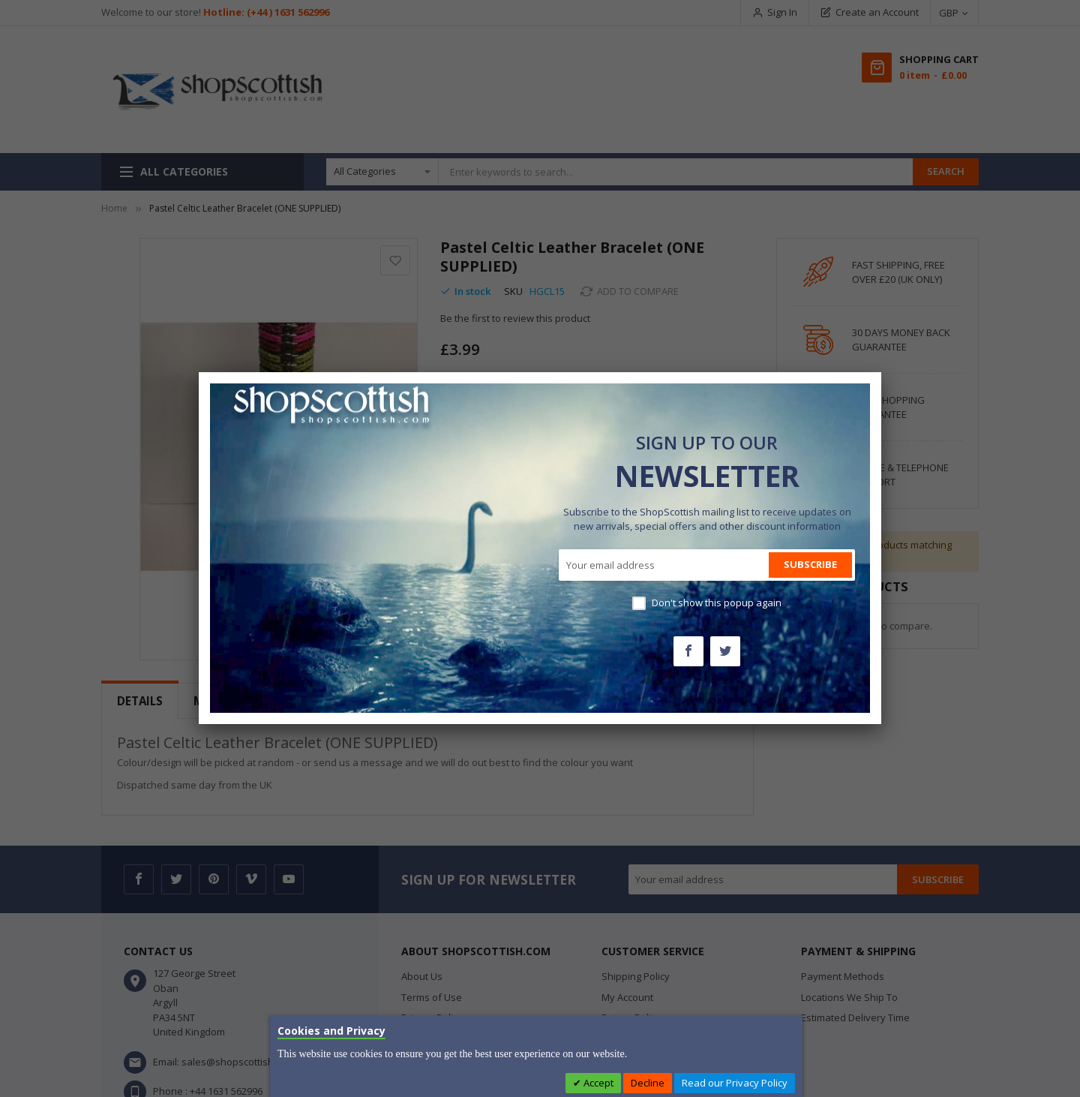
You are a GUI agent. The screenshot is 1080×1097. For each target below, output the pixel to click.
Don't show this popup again (717, 602)
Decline (647, 1082)
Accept (597, 1082)
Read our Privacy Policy (735, 1082)
